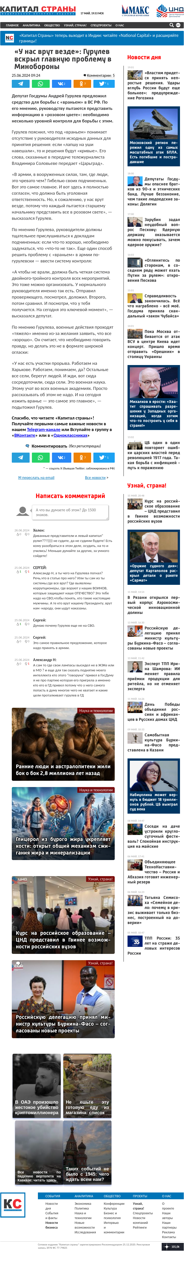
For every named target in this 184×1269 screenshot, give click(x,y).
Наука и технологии (96, 710)
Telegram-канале (43, 429)
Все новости (95, 477)
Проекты (140, 1196)
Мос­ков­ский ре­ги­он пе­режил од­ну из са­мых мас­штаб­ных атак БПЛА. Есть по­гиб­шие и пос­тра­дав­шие (154, 152)
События (52, 1196)
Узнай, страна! (75, 25)
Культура (110, 1208)
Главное (12, 25)
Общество (52, 25)
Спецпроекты (101, 25)
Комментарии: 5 (101, 75)
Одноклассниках (70, 435)
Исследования (85, 1232)
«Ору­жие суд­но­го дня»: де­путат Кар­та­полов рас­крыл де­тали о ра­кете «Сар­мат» (154, 573)
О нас (119, 25)
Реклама (168, 1232)
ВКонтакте (24, 435)
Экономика (83, 1204)
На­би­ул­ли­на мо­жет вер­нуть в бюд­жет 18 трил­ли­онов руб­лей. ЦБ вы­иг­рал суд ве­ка (154, 801)
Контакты (169, 1237)
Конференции (114, 1204)
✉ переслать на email (36, 477)
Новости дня (144, 57)
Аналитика (31, 25)
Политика (82, 1208)
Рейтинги (140, 1227)
